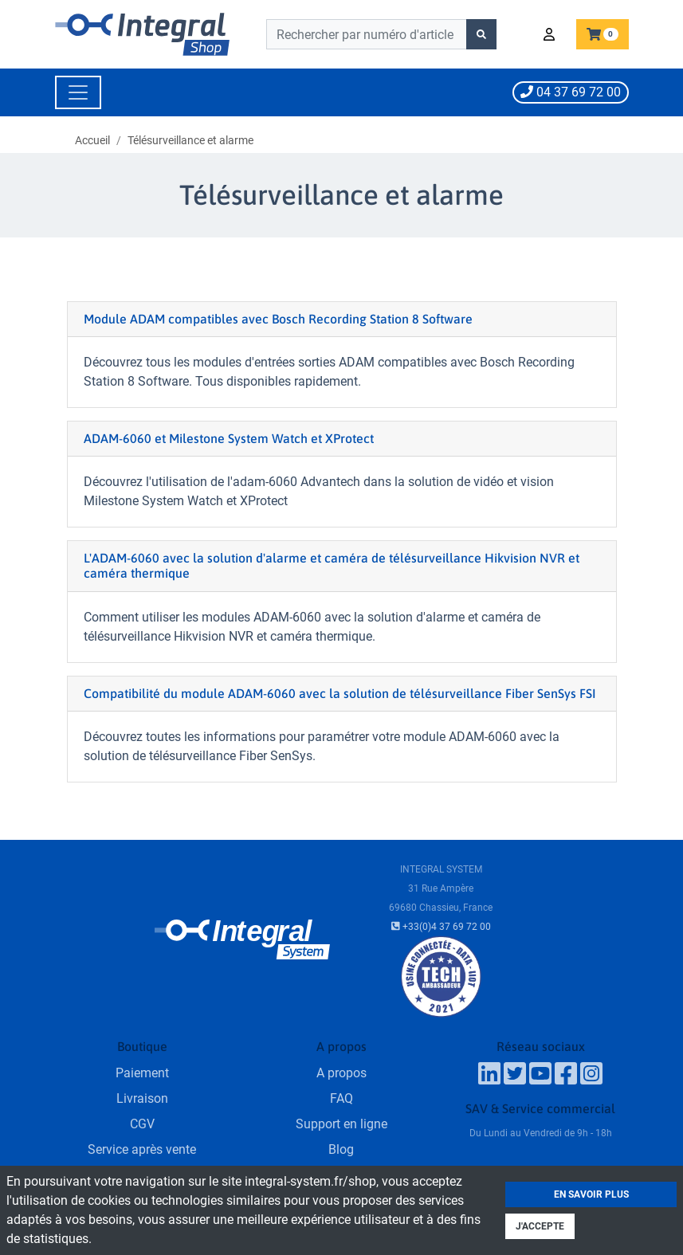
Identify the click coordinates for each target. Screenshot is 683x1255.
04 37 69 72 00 (570, 92)
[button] (551, 34)
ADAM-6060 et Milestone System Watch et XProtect (229, 438)
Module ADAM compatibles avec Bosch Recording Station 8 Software (278, 319)
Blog (341, 1149)
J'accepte (540, 1226)
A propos (341, 1072)
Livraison (142, 1098)
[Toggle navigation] (78, 92)
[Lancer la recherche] (481, 34)
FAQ (341, 1098)
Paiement (142, 1072)
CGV (142, 1123)
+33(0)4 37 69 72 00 (441, 926)
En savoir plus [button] (591, 1194)
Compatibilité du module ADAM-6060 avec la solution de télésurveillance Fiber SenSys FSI (340, 693)
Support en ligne (341, 1123)
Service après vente (142, 1149)
